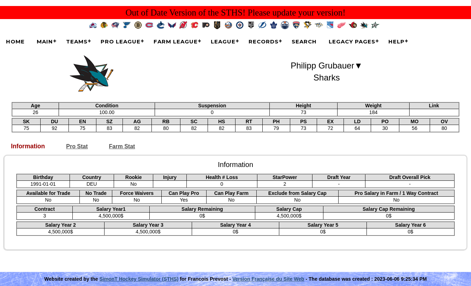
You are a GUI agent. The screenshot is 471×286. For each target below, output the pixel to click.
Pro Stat (77, 146)
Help (396, 41)
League (223, 41)
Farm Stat (122, 146)
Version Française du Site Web (268, 279)
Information (28, 146)
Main (45, 41)
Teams (77, 41)
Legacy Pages (352, 41)
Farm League (176, 41)
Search (304, 41)
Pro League (121, 41)
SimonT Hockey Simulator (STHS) (138, 279)
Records (264, 41)
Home (15, 41)
